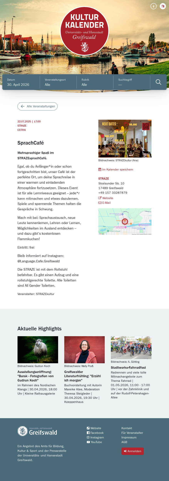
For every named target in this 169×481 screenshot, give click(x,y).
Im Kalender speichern (115, 169)
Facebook (95, 432)
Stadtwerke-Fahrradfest (128, 367)
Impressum (128, 437)
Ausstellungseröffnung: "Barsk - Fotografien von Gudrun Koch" (36, 376)
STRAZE (22, 126)
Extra (22, 130)
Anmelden (132, 451)
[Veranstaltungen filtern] (158, 82)
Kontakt (126, 428)
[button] (163, 6)
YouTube (94, 442)
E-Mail (104, 202)
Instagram (95, 437)
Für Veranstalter (132, 432)
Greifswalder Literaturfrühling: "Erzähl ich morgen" (82, 376)
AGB (124, 442)
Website (105, 198)
